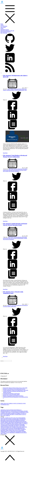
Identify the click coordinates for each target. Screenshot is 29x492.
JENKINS (9, 423)
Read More (5, 152)
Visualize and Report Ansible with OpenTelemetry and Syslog (15, 390)
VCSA (7, 432)
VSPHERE (17, 432)
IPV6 (2, 414)
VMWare (12, 89)
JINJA (13, 423)
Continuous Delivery (10, 90)
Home (2, 23)
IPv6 (17, 168)
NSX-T (10, 412)
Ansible (7, 171)
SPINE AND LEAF (13, 430)
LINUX (24, 413)
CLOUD (10, 419)
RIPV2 (7, 429)
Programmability (21, 90)
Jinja (26, 90)
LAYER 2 (25, 423)
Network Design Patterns (6, 31)
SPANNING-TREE (5, 430)
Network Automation (15, 171)
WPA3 (25, 432)
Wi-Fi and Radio (4, 26)
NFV (11, 426)
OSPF (7, 428)
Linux (8, 89)
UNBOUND (13, 431)
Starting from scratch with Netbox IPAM (11, 394)
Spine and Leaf (11, 170)
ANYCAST (13, 417)
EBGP (14, 413)
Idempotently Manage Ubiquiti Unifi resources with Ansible (15, 387)
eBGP (10, 168)
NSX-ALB (3, 415)
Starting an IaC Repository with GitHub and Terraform (14, 389)
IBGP (8, 415)
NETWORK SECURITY (10, 414)
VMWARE (3, 409)
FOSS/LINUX (19, 414)
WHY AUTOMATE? (18, 403)
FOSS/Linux (24, 89)
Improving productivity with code (7, 30)
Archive (2, 25)
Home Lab (16, 89)
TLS (8, 431)
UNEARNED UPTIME (21, 431)
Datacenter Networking (22, 168)
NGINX (14, 426)
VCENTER (3, 432)
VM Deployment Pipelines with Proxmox (11, 393)
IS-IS (5, 423)
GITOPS (3, 422)
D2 (8, 404)
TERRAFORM (4, 431)
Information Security (5, 29)
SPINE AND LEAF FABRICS (7, 403)
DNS (14, 421)
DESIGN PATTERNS (7, 413)
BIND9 (23, 417)
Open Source (3, 27)
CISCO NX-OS (4, 419)
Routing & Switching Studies (21, 170)
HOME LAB (5, 412)
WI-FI (22, 432)
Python (2, 28)
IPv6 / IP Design (4, 32)
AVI (24, 414)
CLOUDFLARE (15, 419)
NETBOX (17, 424)
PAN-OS (11, 428)
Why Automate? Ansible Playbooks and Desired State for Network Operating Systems (15, 224)
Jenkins (4, 90)
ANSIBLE (19, 413)
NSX (17, 426)
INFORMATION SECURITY (21, 422)
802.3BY (3, 417)
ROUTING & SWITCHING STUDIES (17, 429)
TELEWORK (21, 430)
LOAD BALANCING (10, 424)
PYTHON (3, 429)
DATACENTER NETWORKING (13, 409)
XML (2, 433)
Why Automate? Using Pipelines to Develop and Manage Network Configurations (15, 156)
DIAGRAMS (10, 421)
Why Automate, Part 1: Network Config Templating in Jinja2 (13, 292)
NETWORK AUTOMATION (19, 412)
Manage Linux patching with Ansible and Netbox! (13, 395)
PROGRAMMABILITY (6, 411)
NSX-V (4, 428)
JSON (16, 90)
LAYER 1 (20, 423)
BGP (4, 171)
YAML (5, 433)
